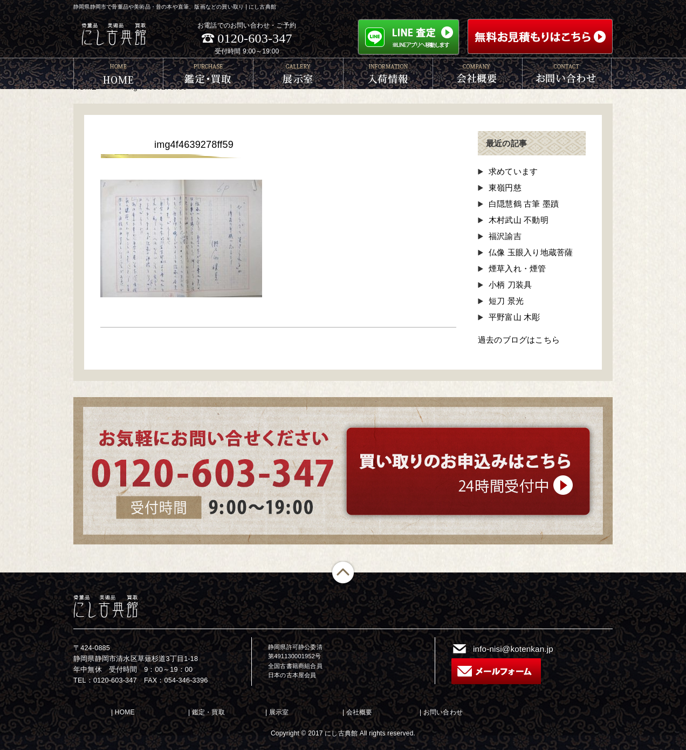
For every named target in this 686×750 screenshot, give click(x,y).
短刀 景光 (506, 300)
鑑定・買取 (208, 712)
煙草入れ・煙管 (517, 268)
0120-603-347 (254, 38)
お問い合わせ (443, 712)
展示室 (279, 712)
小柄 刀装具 (510, 284)
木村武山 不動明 (518, 219)
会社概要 (359, 712)
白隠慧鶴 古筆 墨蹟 (524, 203)
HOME (125, 712)
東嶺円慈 (505, 187)
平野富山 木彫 (514, 317)
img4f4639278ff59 (194, 144)
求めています (513, 171)
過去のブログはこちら (519, 339)
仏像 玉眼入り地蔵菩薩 (531, 252)
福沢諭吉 (505, 236)
